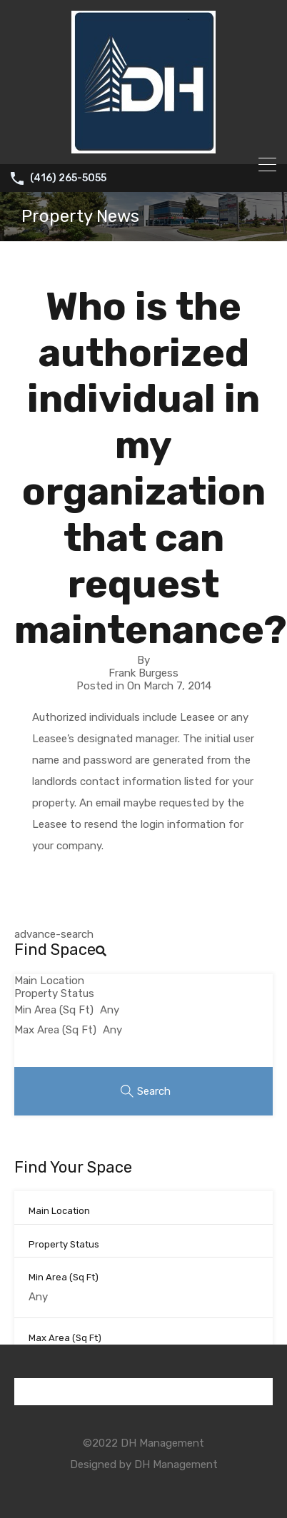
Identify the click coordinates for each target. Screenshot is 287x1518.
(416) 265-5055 (68, 178)
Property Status (54, 993)
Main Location (49, 980)
